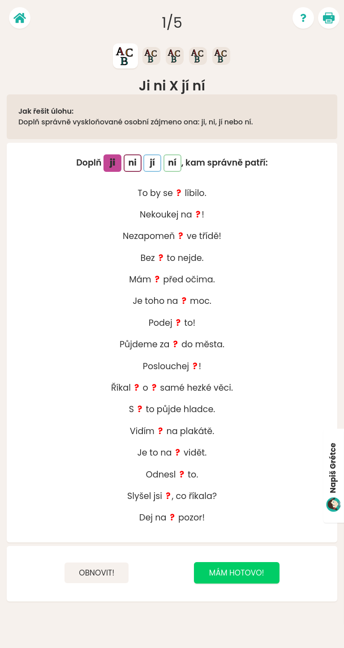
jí (152, 163)
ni (132, 163)
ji (112, 163)
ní (172, 163)
